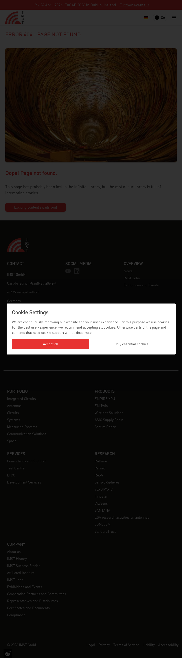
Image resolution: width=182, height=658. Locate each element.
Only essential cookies (131, 344)
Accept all (50, 344)
